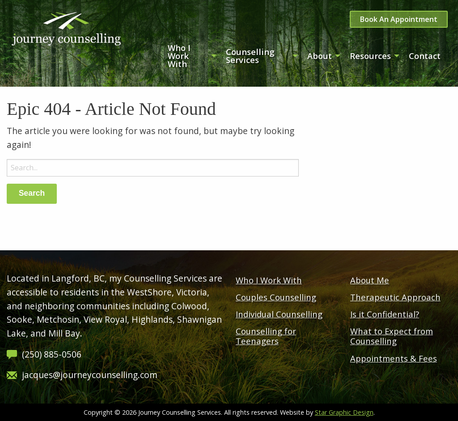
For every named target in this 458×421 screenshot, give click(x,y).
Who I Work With (179, 56)
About (319, 55)
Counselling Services (250, 55)
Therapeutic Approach (395, 297)
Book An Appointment (398, 19)
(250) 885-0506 (51, 354)
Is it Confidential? (384, 314)
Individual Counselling (279, 314)
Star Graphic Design (344, 412)
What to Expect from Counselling (391, 335)
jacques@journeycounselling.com (89, 375)
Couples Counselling (276, 297)
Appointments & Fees (393, 358)
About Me (369, 280)
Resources (370, 55)
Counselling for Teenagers (266, 335)
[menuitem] (190, 55)
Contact (425, 55)
